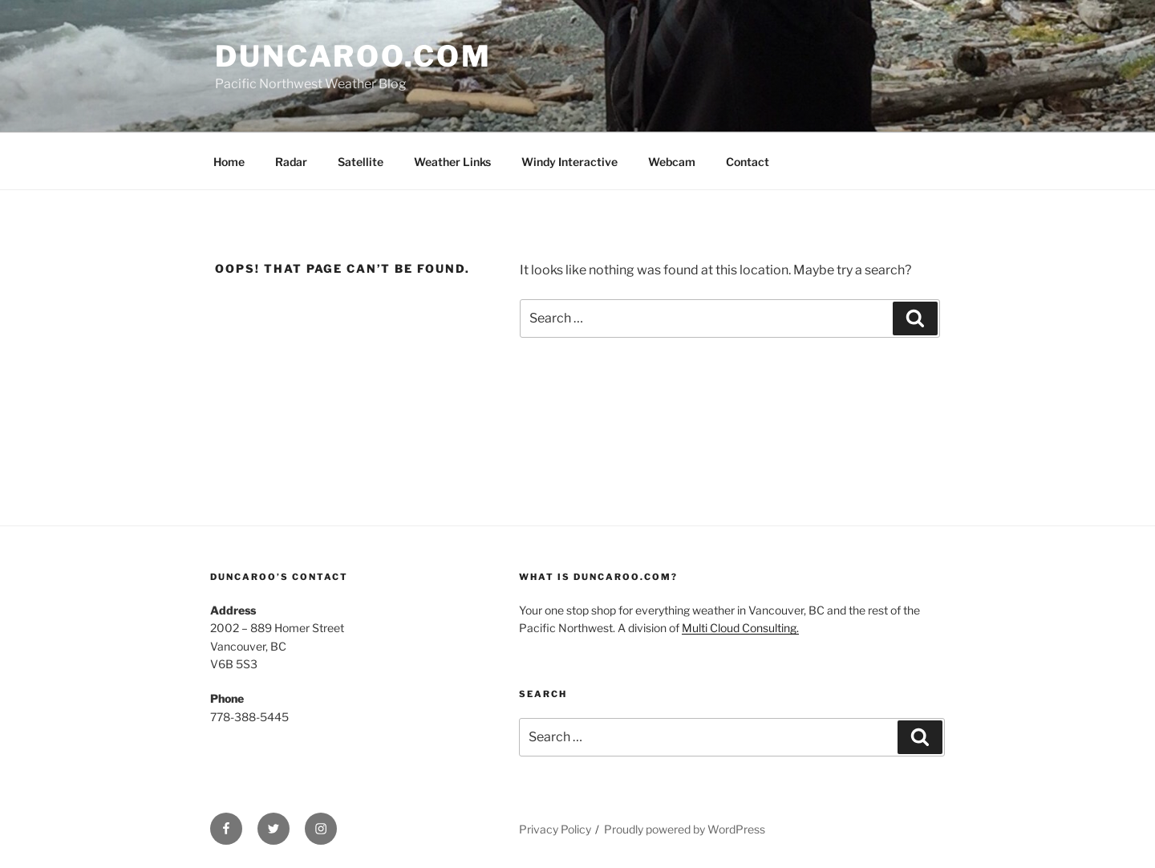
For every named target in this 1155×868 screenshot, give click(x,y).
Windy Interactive (569, 161)
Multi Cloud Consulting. (740, 628)
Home (229, 161)
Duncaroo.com (353, 56)
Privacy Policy (555, 829)
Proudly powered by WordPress (684, 829)
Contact (747, 161)
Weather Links (452, 161)
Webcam (671, 161)
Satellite (360, 161)
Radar (291, 161)
